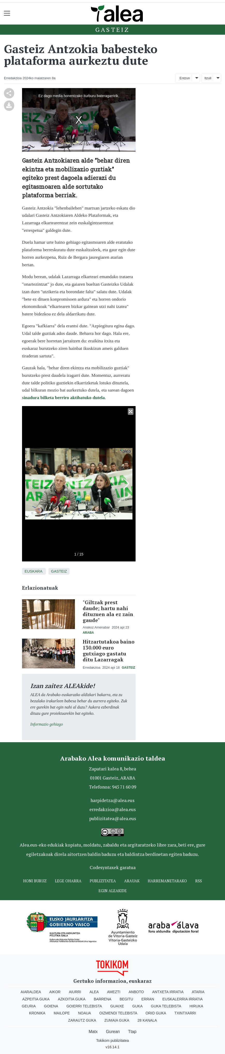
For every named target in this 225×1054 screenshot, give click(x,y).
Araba (88, 632)
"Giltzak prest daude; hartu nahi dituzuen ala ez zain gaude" (108, 611)
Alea (94, 992)
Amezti (113, 992)
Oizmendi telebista (118, 1013)
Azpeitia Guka (36, 999)
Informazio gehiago (46, 724)
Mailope (62, 1013)
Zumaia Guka (116, 1020)
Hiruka (196, 1006)
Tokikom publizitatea (112, 1040)
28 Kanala (147, 1020)
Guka (137, 1006)
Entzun (185, 78)
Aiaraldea (31, 992)
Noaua (84, 1013)
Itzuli (208, 78)
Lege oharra (68, 880)
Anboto (136, 992)
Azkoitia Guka (72, 999)
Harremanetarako (167, 880)
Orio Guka (155, 1013)
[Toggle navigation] (7, 13)
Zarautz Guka (82, 1020)
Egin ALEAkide (113, 890)
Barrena (102, 999)
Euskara (33, 571)
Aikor (55, 992)
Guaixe (117, 1006)
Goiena (51, 1006)
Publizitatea (103, 880)
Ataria (198, 992)
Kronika (37, 1013)
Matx (93, 1031)
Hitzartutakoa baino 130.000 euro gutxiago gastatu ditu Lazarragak (109, 650)
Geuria (29, 1006)
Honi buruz (35, 880)
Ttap (132, 1031)
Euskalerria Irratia (183, 999)
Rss (198, 880)
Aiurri (75, 992)
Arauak (131, 880)
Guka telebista (166, 1006)
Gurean (113, 1031)
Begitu (126, 999)
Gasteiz (112, 29)
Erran (148, 999)
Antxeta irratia (168, 992)
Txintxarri (185, 1013)
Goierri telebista (84, 1006)
